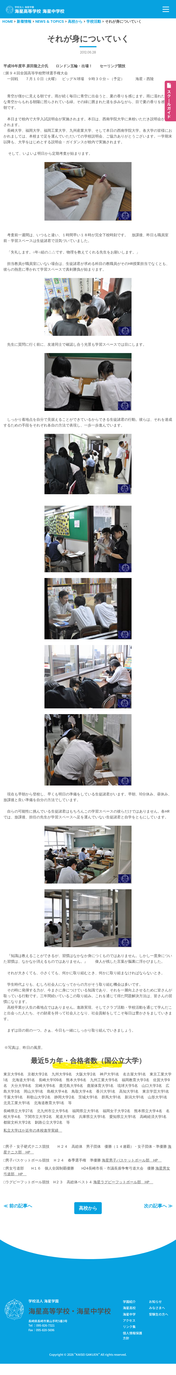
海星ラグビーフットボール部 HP (123, 1193)
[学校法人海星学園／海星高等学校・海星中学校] (35, 10)
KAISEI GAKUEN (87, 1365)
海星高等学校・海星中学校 (69, 1322)
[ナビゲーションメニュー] (166, 9)
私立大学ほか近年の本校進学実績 (32, 1140)
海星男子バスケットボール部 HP (132, 1170)
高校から (88, 1219)
